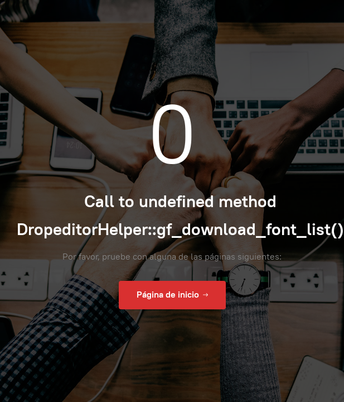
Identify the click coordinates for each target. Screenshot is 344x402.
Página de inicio (172, 295)
